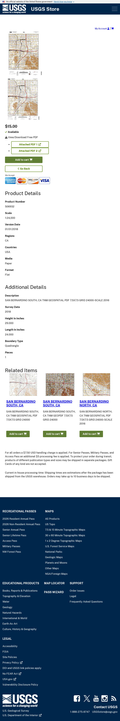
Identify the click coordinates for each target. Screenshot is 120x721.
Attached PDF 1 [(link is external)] (30, 144)
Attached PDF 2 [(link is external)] (30, 150)
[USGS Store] (56, 9)
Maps (49, 511)
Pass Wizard (54, 592)
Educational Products (20, 583)
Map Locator (54, 583)
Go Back (24, 168)
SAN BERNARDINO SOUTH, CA (20, 403)
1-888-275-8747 (80, 711)
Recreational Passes (19, 511)
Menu (114, 9)
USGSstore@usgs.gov (105, 711)
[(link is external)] (12, 662)
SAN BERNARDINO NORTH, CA (94, 403)
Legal (7, 638)
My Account (102, 28)
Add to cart (23, 159)
